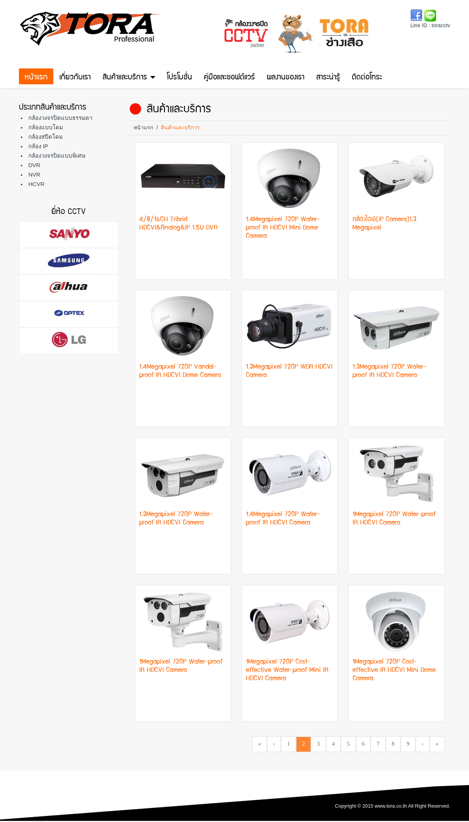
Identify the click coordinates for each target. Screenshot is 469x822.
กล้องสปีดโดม (45, 136)
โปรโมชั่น (179, 77)
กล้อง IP (38, 146)
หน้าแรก (36, 77)
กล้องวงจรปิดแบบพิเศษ (56, 155)
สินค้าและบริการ (128, 77)
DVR (34, 165)
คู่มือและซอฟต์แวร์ (229, 77)
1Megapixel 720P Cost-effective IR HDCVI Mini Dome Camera (394, 670)
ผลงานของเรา (285, 77)
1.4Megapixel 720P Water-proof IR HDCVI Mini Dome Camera (283, 228)
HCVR (36, 184)
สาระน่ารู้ (328, 77)
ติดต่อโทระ (367, 77)
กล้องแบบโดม (45, 127)
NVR (34, 174)
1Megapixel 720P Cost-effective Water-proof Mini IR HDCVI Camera (287, 670)
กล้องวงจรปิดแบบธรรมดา (60, 118)
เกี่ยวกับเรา (75, 77)
